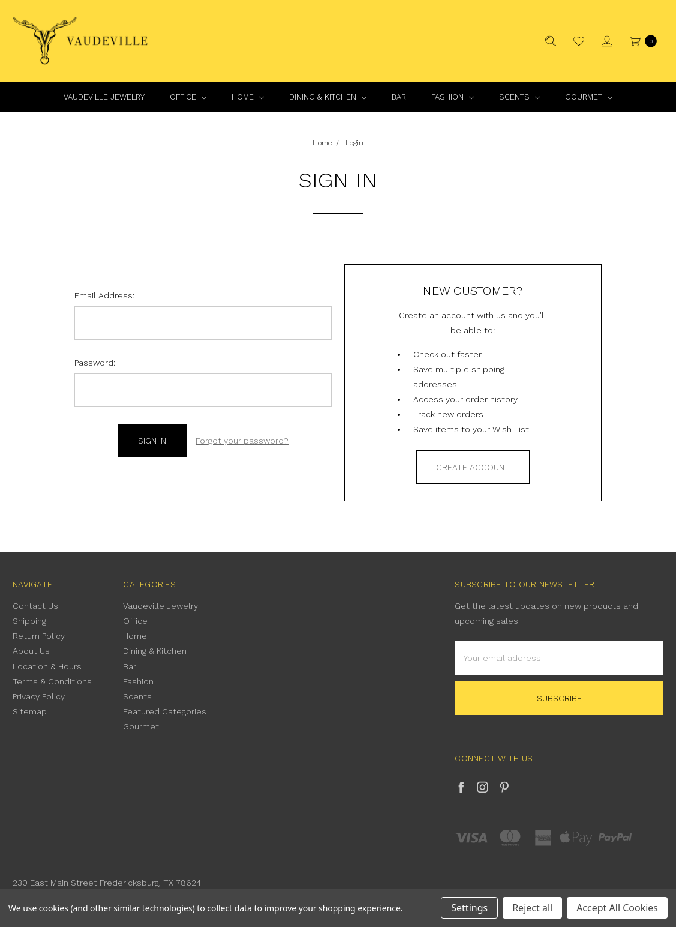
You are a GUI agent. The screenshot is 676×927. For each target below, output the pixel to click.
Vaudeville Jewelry (104, 96)
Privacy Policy (39, 696)
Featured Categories (164, 711)
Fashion (452, 96)
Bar (399, 96)
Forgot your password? (242, 440)
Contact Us (35, 606)
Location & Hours (47, 666)
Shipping (29, 621)
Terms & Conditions (52, 681)
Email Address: (104, 295)
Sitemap (30, 711)
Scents (519, 96)
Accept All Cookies (617, 907)
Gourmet (588, 96)
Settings (469, 907)
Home (248, 96)
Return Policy (39, 636)
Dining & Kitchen (327, 96)
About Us (31, 651)
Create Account (473, 467)
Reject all (532, 907)
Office (188, 96)
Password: (94, 362)
